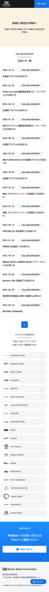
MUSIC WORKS (13, 455)
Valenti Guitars (13, 496)
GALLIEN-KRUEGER (15, 405)
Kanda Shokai (12, 513)
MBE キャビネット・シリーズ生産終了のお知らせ (23, 214)
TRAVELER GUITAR (15, 488)
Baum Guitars (12, 372)
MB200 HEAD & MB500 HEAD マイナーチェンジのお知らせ (24, 263)
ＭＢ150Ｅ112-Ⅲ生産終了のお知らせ (19, 231)
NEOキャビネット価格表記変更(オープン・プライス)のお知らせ (24, 127)
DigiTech (10, 389)
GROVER (11, 413)
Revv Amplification (14, 480)
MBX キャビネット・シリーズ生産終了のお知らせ (23, 195)
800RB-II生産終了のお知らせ (16, 246)
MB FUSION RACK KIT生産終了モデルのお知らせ (24, 161)
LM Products (12, 447)
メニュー (38, 581)
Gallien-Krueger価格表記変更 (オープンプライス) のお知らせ (24, 93)
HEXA (9, 430)
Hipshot (10, 438)
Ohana (9, 463)
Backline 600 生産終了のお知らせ (18, 281)
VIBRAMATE (12, 505)
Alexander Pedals (14, 355)
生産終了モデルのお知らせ (15, 76)
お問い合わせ (41, 4)
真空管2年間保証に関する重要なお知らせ (22, 296)
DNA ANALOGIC (13, 397)
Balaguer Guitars (13, 364)
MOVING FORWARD (13, 311)
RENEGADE (12, 472)
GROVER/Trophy (14, 422)
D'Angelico (11, 380)
